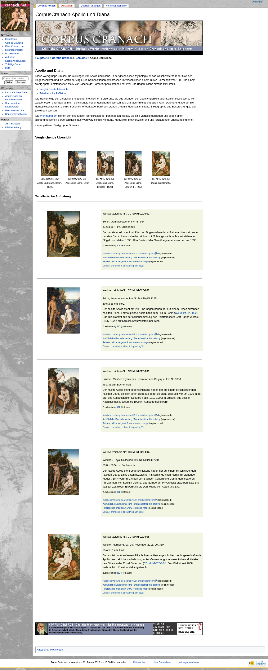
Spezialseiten (12, 103)
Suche (4, 73)
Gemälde (81, 58)
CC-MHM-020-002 (186, 313)
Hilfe (7, 68)
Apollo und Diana (49, 70)
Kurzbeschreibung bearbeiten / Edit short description (128, 253)
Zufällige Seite (13, 64)
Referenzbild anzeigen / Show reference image (126, 261)
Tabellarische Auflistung (53, 93)
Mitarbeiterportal (14, 50)
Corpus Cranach (62, 58)
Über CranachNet (162, 662)
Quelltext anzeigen (90, 5)
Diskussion (66, 5)
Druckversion (12, 106)
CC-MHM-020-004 (155, 563)
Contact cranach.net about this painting (122, 265)
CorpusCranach (46, 5)
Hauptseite (42, 58)
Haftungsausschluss (188, 662)
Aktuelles (10, 57)
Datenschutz (140, 662)
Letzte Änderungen (15, 60)
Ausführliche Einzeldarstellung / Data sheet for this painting (131, 257)
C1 (118, 245)
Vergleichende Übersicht (54, 89)
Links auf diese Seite (16, 92)
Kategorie (42, 649)
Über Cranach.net (14, 46)
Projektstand (12, 53)
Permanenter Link (14, 110)
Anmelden (258, 1)
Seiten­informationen (16, 114)
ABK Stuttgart (12, 123)
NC (118, 326)
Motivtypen (56, 649)
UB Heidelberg (13, 127)
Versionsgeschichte (116, 5)
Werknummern (48, 115)
